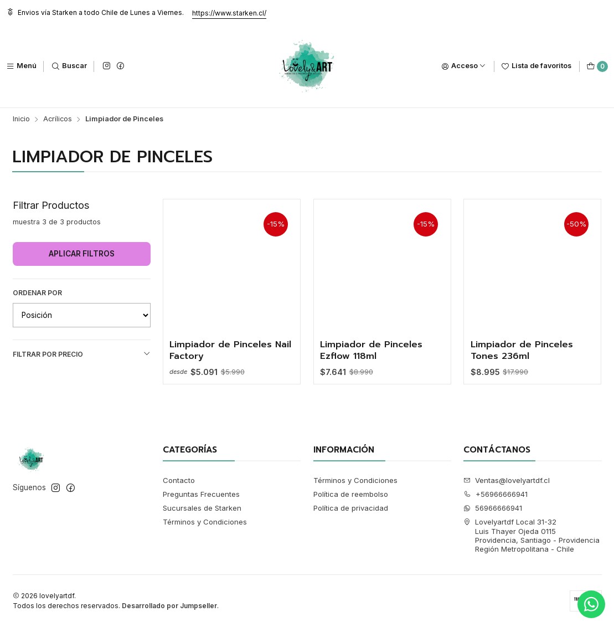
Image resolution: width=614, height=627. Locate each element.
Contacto (179, 480)
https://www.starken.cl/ (229, 13)
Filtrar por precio (82, 354)
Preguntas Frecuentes (201, 494)
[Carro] (597, 66)
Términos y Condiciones (205, 521)
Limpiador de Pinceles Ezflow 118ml (371, 350)
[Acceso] (463, 66)
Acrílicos (57, 119)
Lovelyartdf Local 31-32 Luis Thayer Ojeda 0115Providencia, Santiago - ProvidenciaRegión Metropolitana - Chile (531, 535)
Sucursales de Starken (202, 507)
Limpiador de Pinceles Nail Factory (230, 350)
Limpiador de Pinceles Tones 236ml (522, 350)
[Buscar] (69, 66)
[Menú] (21, 66)
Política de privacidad (350, 507)
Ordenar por (37, 293)
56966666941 (492, 507)
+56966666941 (495, 494)
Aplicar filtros (82, 253)
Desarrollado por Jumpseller (169, 606)
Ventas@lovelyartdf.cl (506, 480)
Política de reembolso (350, 494)
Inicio (21, 119)
